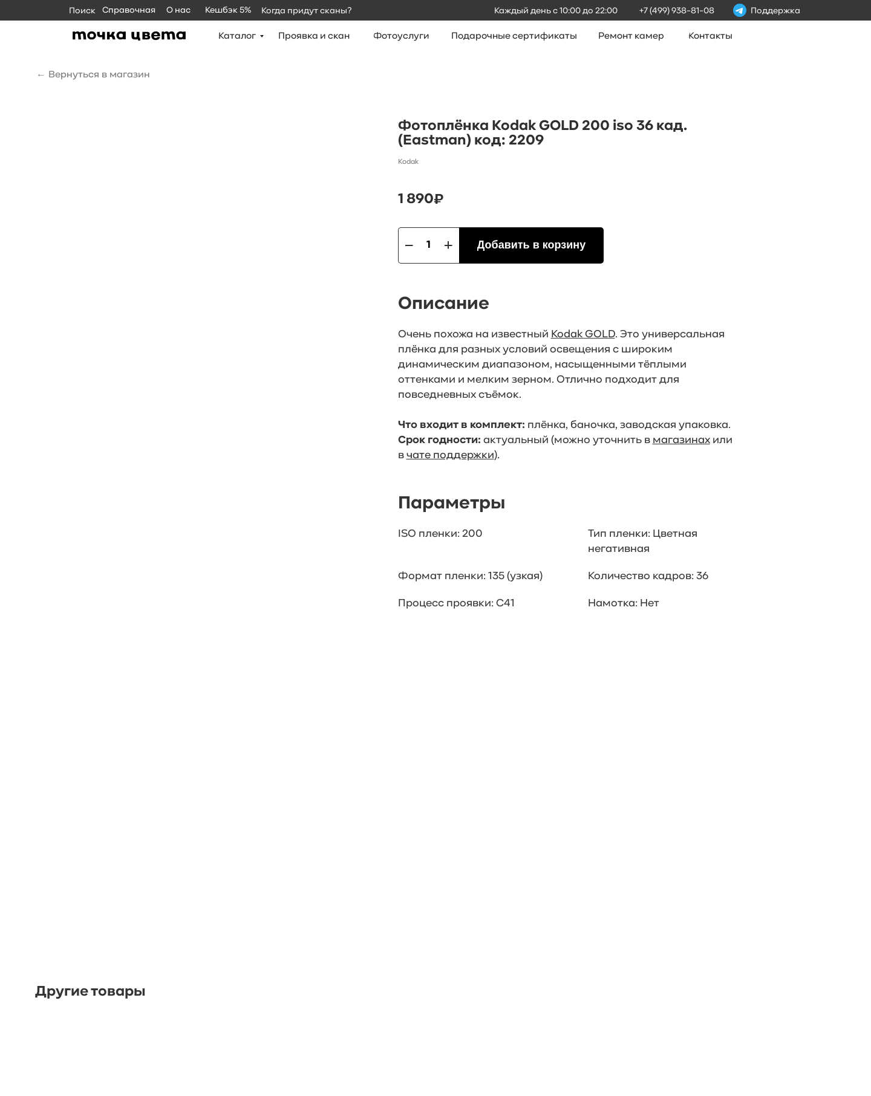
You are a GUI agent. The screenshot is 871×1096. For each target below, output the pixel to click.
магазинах (681, 440)
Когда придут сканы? (306, 11)
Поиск (82, 11)
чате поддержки (450, 455)
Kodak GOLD (583, 334)
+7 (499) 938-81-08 (676, 11)
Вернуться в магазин (99, 75)
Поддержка (775, 11)
